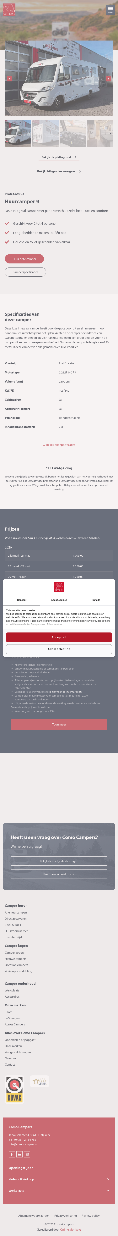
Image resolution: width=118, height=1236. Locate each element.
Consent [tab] (21, 600)
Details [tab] (96, 600)
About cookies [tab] (59, 600)
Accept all (59, 637)
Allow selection (59, 649)
